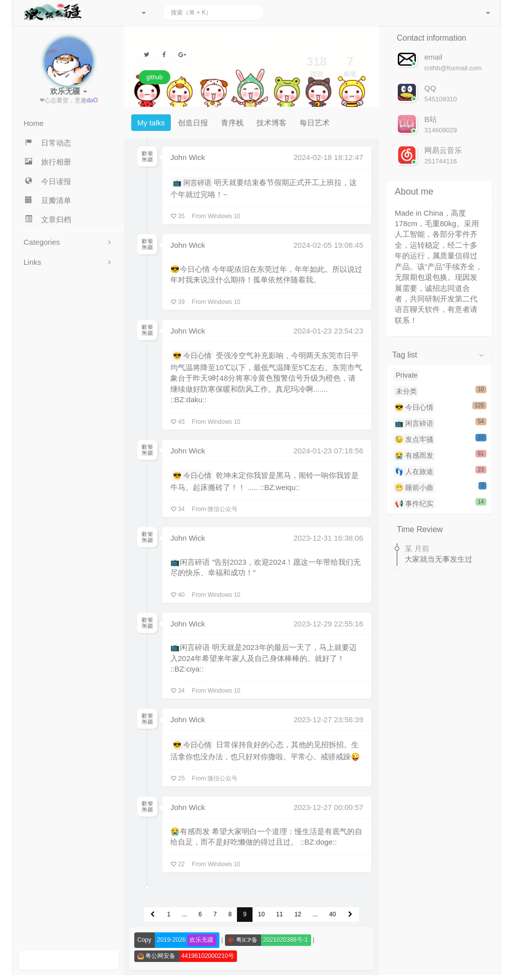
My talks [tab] (151, 122)
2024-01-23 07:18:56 (328, 450)
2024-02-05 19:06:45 (328, 245)
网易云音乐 (443, 150)
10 (261, 914)
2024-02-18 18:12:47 (328, 157)
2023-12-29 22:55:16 (328, 623)
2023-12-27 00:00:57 (328, 807)
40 (332, 914)
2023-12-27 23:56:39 (328, 719)
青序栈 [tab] (232, 122)
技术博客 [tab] (271, 122)
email (433, 57)
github (154, 77)
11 (279, 914)
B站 (430, 119)
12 (298, 914)
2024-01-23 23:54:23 (328, 331)
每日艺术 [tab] (315, 122)
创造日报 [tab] (193, 122)
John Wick (187, 157)
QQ (430, 88)
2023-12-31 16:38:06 (328, 538)
